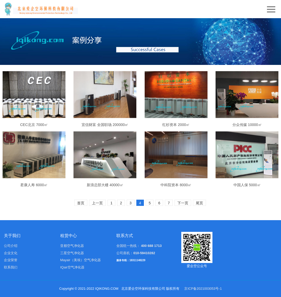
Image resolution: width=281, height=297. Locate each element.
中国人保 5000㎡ (247, 203)
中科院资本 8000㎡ (175, 203)
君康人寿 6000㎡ (34, 203)
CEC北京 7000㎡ (34, 142)
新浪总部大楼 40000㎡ (105, 202)
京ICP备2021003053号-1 (203, 289)
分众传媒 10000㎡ (247, 142)
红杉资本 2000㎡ (176, 142)
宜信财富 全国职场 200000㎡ (105, 142)
